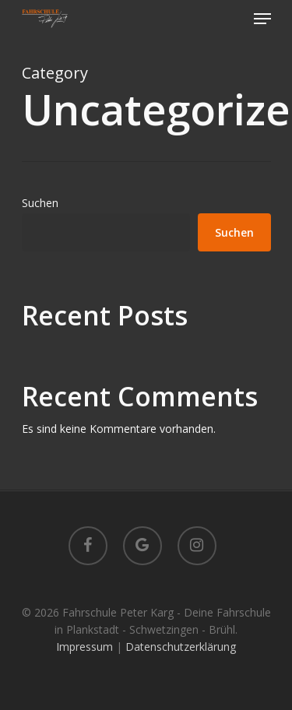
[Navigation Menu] (262, 18)
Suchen (40, 202)
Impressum (84, 646)
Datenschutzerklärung (180, 646)
